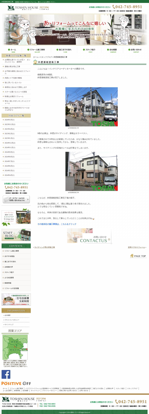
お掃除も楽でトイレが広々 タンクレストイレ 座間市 (17, 61)
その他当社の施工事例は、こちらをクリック (56, 224)
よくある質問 (7, 390)
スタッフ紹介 (120, 388)
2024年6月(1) (9, 166)
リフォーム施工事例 (16, 388)
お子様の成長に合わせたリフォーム (17, 72)
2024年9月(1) (9, 152)
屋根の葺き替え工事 (12, 66)
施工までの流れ (98, 388)
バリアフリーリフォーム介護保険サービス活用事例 (42, 388)
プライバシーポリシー (12, 320)
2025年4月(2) (9, 129)
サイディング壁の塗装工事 (44, 247)
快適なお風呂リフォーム (14, 96)
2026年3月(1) (9, 120)
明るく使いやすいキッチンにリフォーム (17, 102)
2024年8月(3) (9, 157)
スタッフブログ (46, 57)
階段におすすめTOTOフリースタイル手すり (17, 109)
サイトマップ (9, 324)
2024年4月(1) (9, 175)
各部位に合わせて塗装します (16, 87)
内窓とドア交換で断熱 (13, 78)
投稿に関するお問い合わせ (68, 390)
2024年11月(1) (10, 147)
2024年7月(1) (9, 161)
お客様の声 (109, 388)
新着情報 (17, 390)
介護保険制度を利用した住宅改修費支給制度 (76, 388)
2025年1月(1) (9, 138)
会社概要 (7, 315)
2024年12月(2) (10, 143)
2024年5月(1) (9, 171)
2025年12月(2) (10, 124)
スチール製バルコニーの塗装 (16, 92)
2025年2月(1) (9, 134)
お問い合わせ (83, 390)
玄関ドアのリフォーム (136, 247)
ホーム (35, 57)
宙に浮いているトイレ (13, 83)
